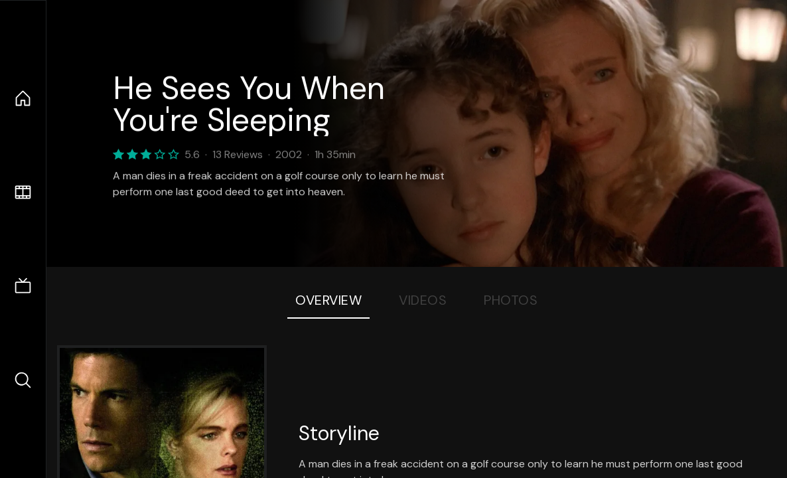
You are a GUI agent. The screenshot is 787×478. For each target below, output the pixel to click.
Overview (328, 300)
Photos (510, 300)
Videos (423, 300)
